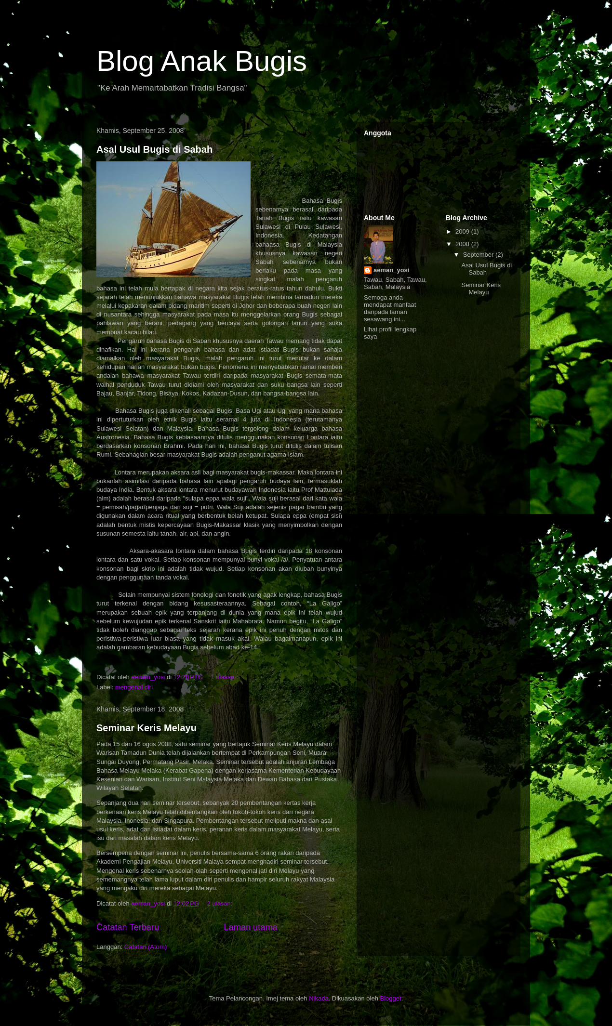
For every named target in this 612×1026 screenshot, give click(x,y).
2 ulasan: (220, 903)
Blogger (390, 998)
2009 (463, 231)
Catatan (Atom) (145, 946)
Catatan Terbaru (127, 927)
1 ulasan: (224, 677)
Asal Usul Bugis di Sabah (154, 149)
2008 (463, 244)
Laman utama (250, 927)
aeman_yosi (391, 270)
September (479, 254)
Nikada (318, 998)
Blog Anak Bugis (201, 61)
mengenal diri (134, 687)
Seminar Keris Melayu (146, 728)
